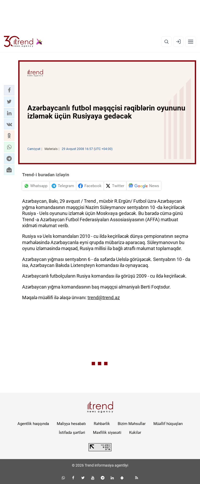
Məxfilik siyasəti (107, 432)
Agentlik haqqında (33, 423)
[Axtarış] (166, 41)
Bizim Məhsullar (132, 423)
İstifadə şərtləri (72, 432)
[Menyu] (190, 41)
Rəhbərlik (102, 423)
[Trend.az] (23, 41)
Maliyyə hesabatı (71, 423)
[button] (9, 90)
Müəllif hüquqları (168, 423)
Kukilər (135, 432)
